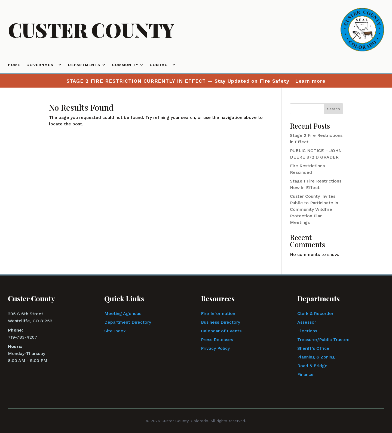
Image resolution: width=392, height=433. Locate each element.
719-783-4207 (22, 337)
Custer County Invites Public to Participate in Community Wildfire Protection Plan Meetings (314, 209)
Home (14, 65)
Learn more (310, 81)
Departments (84, 65)
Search (333, 109)
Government (41, 65)
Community (125, 65)
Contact (160, 65)
